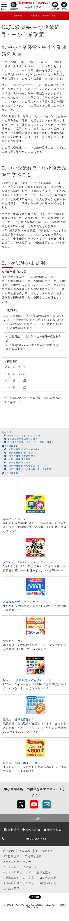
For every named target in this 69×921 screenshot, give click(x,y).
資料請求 (14, 829)
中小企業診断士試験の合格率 (23, 438)
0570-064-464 (36, 838)
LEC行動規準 (11, 856)
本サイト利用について (17, 872)
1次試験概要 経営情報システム (24, 465)
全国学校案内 (56, 829)
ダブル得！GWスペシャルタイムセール (28, 562)
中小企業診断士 (34, 7)
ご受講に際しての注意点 (18, 877)
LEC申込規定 (48, 877)
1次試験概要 (11, 446)
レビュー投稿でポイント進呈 (21, 762)
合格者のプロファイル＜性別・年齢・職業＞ (31, 442)
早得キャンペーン (14, 519)
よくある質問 (11, 888)
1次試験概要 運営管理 (19, 459)
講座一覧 (17, 15)
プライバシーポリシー (17, 861)
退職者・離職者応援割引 (19, 719)
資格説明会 (33, 829)
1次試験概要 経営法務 (19, 462)
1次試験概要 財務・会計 (20, 452)
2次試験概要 (11, 473)
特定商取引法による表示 (18, 883)
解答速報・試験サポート (43, 15)
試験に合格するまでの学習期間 (24, 435)
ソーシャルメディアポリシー (21, 867)
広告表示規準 (33, 856)
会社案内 (8, 851)
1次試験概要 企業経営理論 (21, 455)
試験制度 (7, 432)
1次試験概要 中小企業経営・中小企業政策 (30, 469)
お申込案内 (44, 872)
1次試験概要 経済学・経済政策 (24, 449)
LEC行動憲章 (44, 851)
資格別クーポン (13, 640)
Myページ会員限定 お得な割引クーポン (28, 680)
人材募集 (25, 851)
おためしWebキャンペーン (20, 601)
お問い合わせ (48, 883)
